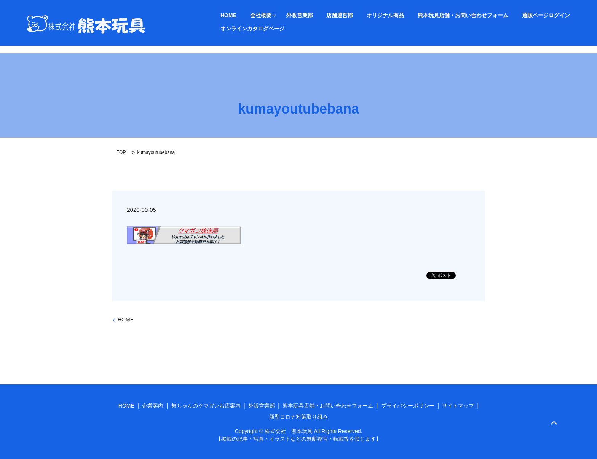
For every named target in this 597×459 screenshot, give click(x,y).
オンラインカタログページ (557, 15)
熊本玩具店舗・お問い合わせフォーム (421, 15)
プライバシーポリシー (407, 406)
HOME (224, 15)
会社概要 (248, 15)
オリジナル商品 (352, 15)
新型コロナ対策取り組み (298, 417)
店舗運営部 (315, 15)
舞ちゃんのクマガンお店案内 (206, 406)
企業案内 (152, 406)
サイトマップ (458, 406)
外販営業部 (283, 15)
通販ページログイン (496, 15)
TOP (121, 152)
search (222, 28)
